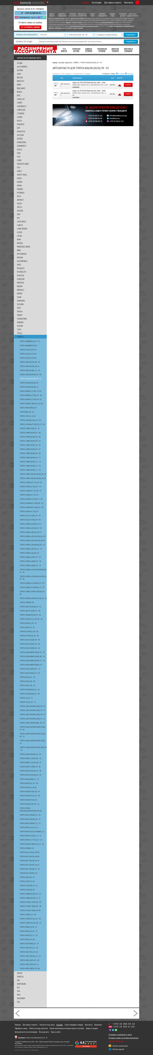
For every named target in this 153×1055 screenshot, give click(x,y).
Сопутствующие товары (74, 1023)
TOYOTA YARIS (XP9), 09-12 (29, 963)
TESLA (19, 332)
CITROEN (20, 112)
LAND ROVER (22, 227)
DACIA (19, 119)
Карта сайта (56, 1031)
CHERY (19, 101)
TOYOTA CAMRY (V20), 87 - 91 (30, 427)
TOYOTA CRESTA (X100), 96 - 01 (30, 605)
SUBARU (20, 321)
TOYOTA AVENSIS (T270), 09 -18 (30, 398)
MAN (19, 238)
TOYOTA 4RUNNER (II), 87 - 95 (30, 340)
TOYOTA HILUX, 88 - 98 (27, 680)
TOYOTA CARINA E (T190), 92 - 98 (31, 498)
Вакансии (98, 1023)
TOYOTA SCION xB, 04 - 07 (29, 884)
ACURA (19, 62)
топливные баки (128, 26)
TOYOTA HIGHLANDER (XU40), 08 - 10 (32, 655)
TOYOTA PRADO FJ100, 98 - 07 (30, 790)
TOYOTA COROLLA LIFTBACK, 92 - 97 (32, 586)
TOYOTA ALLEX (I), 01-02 (28, 348)
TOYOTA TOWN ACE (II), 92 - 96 (30, 917)
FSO (18, 166)
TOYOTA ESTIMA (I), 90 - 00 (29, 630)
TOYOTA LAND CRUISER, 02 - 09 (30, 753)
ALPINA (20, 69)
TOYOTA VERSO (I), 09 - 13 (28, 930)
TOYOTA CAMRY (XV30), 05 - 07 (30, 448)
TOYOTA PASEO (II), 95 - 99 (29, 782)
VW (18, 979)
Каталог (75, 2)
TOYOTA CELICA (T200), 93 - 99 (30, 514)
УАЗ (18, 1000)
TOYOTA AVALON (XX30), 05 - (29, 382)
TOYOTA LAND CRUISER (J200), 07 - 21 (32, 717)
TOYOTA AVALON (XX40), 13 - (29, 386)
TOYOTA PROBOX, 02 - (27, 847)
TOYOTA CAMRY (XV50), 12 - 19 (30, 465)
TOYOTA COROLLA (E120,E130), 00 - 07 (33, 535)
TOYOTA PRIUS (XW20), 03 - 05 (30, 814)
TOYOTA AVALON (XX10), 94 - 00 (30, 373)
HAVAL (19, 184)
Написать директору (116, 1040)
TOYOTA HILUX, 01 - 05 (27, 676)
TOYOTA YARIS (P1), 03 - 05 (29, 947)
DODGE (20, 137)
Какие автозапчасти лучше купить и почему (67, 1027)
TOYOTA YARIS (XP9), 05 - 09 (29, 959)
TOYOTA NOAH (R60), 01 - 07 (29, 778)
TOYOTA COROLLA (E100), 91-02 (30, 523)
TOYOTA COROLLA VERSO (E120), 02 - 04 (33, 597)
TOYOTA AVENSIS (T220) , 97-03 (30, 390)
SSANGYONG (22, 317)
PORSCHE (21, 278)
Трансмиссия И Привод (102, 49)
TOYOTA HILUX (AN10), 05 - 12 (30, 668)
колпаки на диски (92, 26)
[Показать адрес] (47, 2)
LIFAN (19, 234)
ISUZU (19, 202)
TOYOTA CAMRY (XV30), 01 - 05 (30, 444)
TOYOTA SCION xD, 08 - (28, 888)
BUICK (19, 90)
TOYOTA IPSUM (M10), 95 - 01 (30, 688)
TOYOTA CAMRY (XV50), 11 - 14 (30, 460)
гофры (111, 26)
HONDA (20, 188)
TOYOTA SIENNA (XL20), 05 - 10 (30, 893)
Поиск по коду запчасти (38, 1027)
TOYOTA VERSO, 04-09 (27, 938)
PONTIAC (20, 274)
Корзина (133, 2)
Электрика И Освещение (128, 49)
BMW (19, 83)
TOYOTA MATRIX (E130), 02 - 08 (30, 770)
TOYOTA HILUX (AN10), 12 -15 (30, 672)
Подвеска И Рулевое (88, 49)
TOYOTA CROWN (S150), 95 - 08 (30, 614)
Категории (86, 2)
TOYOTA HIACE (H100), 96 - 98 (30, 643)
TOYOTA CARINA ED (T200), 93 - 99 (31, 506)
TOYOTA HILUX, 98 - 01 (27, 684)
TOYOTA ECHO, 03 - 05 (27, 626)
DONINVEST (21, 144)
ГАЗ (18, 986)
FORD (19, 159)
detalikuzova (114, 120)
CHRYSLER (21, 108)
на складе (121, 72)
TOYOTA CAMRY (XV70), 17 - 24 (30, 469)
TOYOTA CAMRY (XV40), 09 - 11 (30, 456)
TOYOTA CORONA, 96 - (27, 601)
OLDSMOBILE (22, 260)
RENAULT (20, 288)
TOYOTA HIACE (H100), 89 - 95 (30, 639)
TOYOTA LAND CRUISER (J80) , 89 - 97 (32, 722)
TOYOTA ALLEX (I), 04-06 (28, 357)
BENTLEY (20, 80)
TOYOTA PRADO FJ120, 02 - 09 (30, 794)
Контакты (118, 2)
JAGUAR (20, 209)
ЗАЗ (18, 990)
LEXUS (19, 231)
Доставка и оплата (102, 2)
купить (127, 85)
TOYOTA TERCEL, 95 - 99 (28, 913)
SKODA (20, 310)
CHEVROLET (22, 105)
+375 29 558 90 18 (95, 122)
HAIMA (19, 180)
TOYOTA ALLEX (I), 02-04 (28, 353)
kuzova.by (22, 2)
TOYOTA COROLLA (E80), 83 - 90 (30, 560)
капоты (74, 22)
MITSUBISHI (21, 252)
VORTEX (20, 975)
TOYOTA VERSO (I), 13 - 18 (28, 934)
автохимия (58, 28)
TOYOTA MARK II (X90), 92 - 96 (30, 765)
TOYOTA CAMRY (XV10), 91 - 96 (30, 431)
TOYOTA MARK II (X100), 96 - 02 (30, 757)
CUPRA (19, 116)
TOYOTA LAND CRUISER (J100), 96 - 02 (32, 705)
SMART (20, 314)
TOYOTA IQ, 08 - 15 (26, 697)
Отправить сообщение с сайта (120, 1034)
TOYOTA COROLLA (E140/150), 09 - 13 (32, 543)
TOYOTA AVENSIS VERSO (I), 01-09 (31, 402)
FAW (19, 152)
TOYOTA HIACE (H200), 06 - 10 (30, 647)
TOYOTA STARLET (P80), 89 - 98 (30, 905)
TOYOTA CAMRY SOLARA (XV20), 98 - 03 (33, 473)
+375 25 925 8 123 (24, 17)
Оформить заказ (21, 1027)
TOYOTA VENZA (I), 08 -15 (28, 926)
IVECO (19, 206)
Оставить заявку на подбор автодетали (123, 1037)
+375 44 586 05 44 (33, 13)
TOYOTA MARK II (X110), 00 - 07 (30, 761)
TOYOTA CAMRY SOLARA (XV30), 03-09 (33, 477)
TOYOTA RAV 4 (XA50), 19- (29, 872)
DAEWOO (20, 123)
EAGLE (19, 148)
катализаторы (118, 26)
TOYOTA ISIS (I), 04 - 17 (28, 701)
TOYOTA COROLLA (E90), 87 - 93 (30, 564)
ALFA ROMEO (22, 65)
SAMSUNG (21, 299)
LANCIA (20, 224)
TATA (19, 328)
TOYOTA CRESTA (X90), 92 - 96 (30, 610)
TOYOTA (20, 335)
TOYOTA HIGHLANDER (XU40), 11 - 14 (32, 659)
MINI (19, 249)
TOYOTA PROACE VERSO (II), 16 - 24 (32, 843)
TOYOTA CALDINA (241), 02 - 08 (30, 419)
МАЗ (18, 993)
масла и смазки (78, 28)
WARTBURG (21, 982)
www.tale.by (35, 1049)
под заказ (130, 72)
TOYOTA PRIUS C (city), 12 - (29, 826)
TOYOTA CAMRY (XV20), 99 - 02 (30, 440)
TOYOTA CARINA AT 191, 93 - (29, 494)
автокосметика (67, 28)
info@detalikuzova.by (118, 117)
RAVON (19, 285)
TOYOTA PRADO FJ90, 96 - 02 (29, 803)
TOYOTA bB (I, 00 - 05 (27, 411)
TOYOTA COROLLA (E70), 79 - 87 (30, 556)
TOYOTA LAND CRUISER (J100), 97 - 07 (32, 709)
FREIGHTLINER (23, 162)
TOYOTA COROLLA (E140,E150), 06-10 (32, 539)
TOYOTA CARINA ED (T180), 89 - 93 (31, 502)
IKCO (19, 195)
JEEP (19, 213)
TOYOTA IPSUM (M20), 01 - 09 (30, 693)
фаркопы (51, 28)
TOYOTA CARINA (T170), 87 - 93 (30, 485)
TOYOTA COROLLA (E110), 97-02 (30, 531)
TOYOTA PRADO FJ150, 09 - (29, 799)
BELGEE (20, 76)
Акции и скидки (92, 1027)
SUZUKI (20, 324)
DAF (18, 126)
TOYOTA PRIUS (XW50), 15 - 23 (30, 822)
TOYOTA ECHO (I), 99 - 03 (28, 622)
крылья (79, 22)
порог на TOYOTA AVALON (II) (84, 82)
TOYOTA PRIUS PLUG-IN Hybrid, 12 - (32, 830)
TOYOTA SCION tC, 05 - (27, 880)
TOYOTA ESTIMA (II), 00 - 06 (29, 634)
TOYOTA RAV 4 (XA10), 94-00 (29, 851)
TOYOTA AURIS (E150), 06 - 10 (30, 361)
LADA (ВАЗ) (21, 220)
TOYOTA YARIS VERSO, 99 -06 (30, 967)
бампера (68, 22)
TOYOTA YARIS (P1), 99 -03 (29, 951)
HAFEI (19, 177)
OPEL (19, 263)
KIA (18, 216)
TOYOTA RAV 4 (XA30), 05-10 (29, 859)
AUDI (19, 72)
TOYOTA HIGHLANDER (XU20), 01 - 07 (32, 651)
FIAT (19, 155)
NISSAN (20, 256)
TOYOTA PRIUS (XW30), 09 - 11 (30, 818)
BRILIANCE (21, 87)
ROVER (19, 292)
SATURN (20, 303)
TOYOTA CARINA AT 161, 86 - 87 (30, 489)
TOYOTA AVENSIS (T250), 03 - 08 (31, 394)
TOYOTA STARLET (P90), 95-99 (30, 909)
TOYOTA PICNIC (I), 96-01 (28, 786)
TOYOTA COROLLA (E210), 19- (29, 552)
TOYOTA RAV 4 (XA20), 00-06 (29, 855)
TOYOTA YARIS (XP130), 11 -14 (30, 955)
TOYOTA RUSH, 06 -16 (27, 876)
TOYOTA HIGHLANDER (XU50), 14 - (31, 663)
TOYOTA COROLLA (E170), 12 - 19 (31, 548)
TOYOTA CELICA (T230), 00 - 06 (30, 518)
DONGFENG (21, 141)
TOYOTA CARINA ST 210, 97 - (29, 510)
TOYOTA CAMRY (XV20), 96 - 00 (30, 436)
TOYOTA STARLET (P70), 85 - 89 (30, 901)
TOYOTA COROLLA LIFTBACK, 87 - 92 (32, 582)
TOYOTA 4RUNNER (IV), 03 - (29, 344)
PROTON (20, 281)
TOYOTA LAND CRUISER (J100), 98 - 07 (32, 713)
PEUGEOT (21, 267)
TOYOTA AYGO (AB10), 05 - (29, 406)
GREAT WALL (22, 173)
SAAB (19, 296)
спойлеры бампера (107, 22)
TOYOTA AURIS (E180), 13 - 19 (30, 369)
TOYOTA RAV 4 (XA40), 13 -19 (30, 868)
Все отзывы (86, 1045)
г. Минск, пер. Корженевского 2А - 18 (32, 1037)
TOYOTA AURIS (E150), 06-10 (29, 365)
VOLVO (19, 972)
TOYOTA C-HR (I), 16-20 (27, 415)
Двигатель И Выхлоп (115, 49)
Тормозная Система (76, 49)
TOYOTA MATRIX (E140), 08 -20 (30, 774)
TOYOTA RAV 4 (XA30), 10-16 (29, 864)
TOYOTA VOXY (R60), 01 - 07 (29, 942)
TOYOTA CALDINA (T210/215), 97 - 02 (32, 423)
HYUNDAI (20, 191)
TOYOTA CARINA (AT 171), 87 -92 (31, 481)
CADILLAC (21, 98)
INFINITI (20, 198)
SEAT (19, 306)
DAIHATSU (21, 130)
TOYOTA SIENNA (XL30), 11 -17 (30, 897)
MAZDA (20, 242)
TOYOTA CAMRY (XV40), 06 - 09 (30, 452)
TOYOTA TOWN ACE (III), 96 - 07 (30, 922)
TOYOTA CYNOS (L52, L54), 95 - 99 (31, 618)
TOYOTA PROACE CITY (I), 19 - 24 (31, 839)
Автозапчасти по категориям (26, 1031)
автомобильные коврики (78, 26)
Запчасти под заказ (47, 1023)
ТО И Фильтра (64, 49)
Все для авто (44, 1031)
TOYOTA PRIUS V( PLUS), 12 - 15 (30, 834)
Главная (18, 1023)
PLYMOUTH (21, 270)
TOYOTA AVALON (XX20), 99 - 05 (30, 377)
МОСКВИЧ (21, 997)
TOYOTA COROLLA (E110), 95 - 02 (31, 527)
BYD (18, 94)
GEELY (19, 170)
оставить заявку (32, 26)
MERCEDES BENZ (23, 245)
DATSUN (20, 134)
